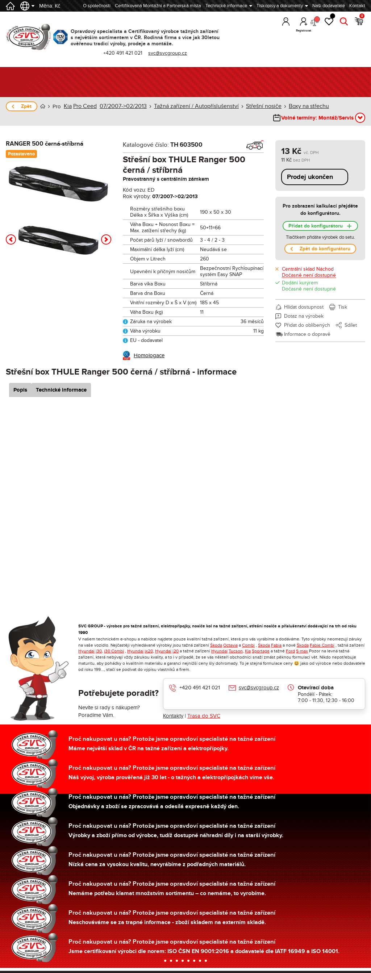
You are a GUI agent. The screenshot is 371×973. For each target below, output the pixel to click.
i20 (175, 650)
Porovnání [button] (314, 24)
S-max (302, 650)
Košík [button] (360, 23)
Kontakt (357, 6)
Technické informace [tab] (70, 389)
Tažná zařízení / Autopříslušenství (187, 106)
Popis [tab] (29, 389)
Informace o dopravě (307, 334)
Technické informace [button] (226, 6)
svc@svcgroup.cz (173, 53)
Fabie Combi (322, 644)
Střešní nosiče (250, 106)
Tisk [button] (342, 307)
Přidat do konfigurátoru (315, 225)
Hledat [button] (344, 30)
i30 (99, 650)
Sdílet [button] (351, 325)
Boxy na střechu (292, 106)
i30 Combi (114, 650)
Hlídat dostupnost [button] (304, 307)
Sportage (261, 650)
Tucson (236, 650)
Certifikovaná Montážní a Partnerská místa (158, 6)
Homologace (149, 355)
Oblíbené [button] (329, 23)
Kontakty (173, 715)
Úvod (42, 106)
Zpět (26, 106)
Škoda (216, 644)
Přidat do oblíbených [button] (307, 325)
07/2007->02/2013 (120, 106)
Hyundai (86, 650)
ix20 (149, 650)
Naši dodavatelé (328, 6)
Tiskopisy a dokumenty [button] (280, 6)
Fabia (276, 644)
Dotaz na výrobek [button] (304, 316)
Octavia (230, 644)
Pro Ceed (83, 106)
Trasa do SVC (203, 715)
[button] (11, 239)
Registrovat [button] (298, 30)
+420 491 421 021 (129, 53)
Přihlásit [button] (283, 30)
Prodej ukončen (310, 177)
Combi (248, 644)
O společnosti (97, 6)
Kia (67, 106)
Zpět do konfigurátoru (325, 248)
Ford (290, 650)
